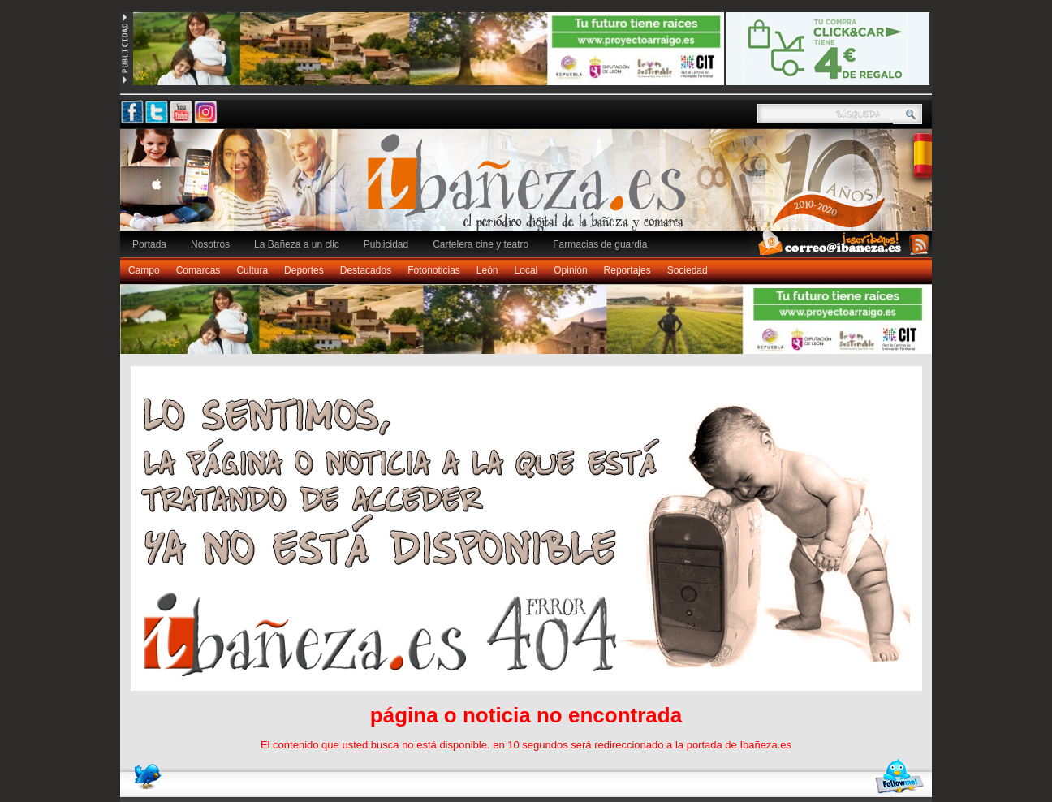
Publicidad (386, 244)
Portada (149, 244)
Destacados (365, 270)
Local (526, 270)
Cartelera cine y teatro (480, 244)
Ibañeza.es (530, 188)
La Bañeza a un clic (296, 244)
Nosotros (210, 244)
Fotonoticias (433, 270)
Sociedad (687, 270)
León (487, 270)
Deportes (304, 270)
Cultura (252, 270)
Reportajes (627, 270)
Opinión (570, 270)
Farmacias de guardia (600, 244)
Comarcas (198, 270)
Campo (144, 270)
